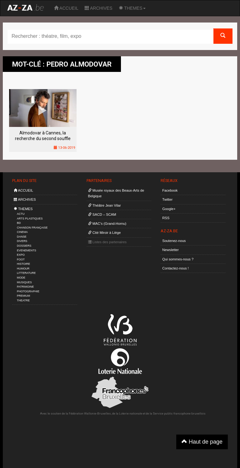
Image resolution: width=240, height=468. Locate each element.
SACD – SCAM (102, 214)
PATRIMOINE (25, 286)
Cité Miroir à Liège (104, 232)
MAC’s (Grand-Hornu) (107, 223)
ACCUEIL (66, 8)
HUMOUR (23, 268)
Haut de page (202, 441)
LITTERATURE (26, 272)
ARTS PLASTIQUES (29, 218)
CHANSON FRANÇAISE (32, 227)
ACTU (20, 213)
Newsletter (170, 250)
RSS (165, 218)
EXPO (21, 254)
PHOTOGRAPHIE (28, 291)
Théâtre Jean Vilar (104, 205)
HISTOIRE (23, 263)
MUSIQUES (24, 282)
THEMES (132, 8)
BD (19, 222)
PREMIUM (23, 295)
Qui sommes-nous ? (177, 259)
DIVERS (22, 241)
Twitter (167, 199)
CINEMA (22, 232)
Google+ (169, 209)
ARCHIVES (98, 8)
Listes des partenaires (107, 242)
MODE (21, 277)
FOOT (21, 259)
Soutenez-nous (174, 241)
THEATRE (23, 300)
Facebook (170, 190)
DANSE (22, 236)
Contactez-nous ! (175, 268)
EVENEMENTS (26, 250)
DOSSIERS (24, 245)
